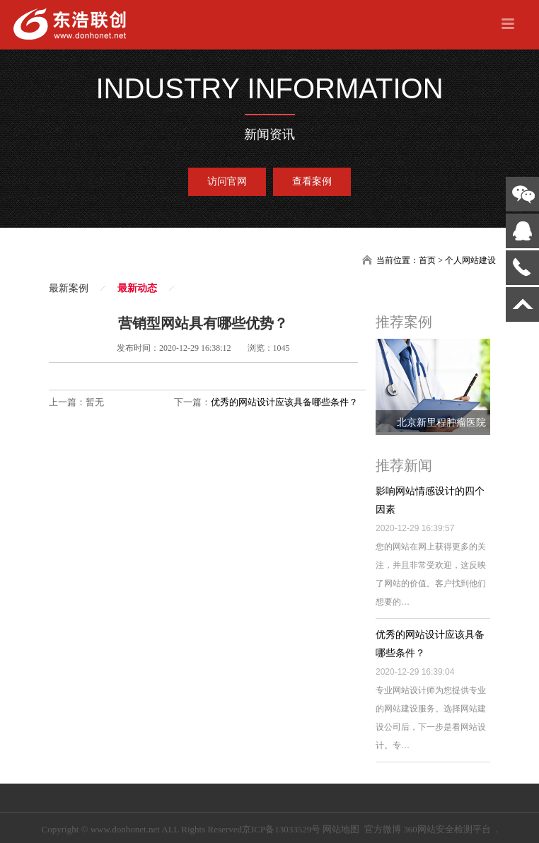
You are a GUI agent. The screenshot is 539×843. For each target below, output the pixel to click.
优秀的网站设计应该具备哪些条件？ (284, 402)
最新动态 (137, 288)
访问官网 (227, 181)
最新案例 (68, 288)
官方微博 (382, 829)
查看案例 (312, 181)
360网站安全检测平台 (447, 829)
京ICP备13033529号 (281, 829)
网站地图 (341, 829)
